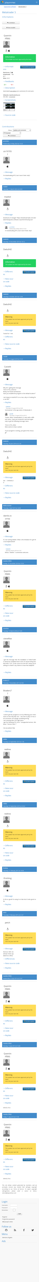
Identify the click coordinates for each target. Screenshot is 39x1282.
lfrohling (5, 868)
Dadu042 (5, 239)
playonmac (8, 2)
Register (4, 1217)
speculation (13, 91)
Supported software (10, 7)
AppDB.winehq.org (14, 95)
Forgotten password (8, 1219)
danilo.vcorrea (7, 505)
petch (4, 912)
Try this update (29, 272)
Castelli (5, 356)
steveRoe (6, 628)
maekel (5, 186)
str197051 (6, 141)
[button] (36, 2)
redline (5, 739)
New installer (10, 27)
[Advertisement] (18, 1262)
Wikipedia (6, 95)
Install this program (27, 67)
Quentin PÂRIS (7, 37)
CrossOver (12, 97)
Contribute (11, 23)
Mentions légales (7, 1237)
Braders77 (6, 680)
